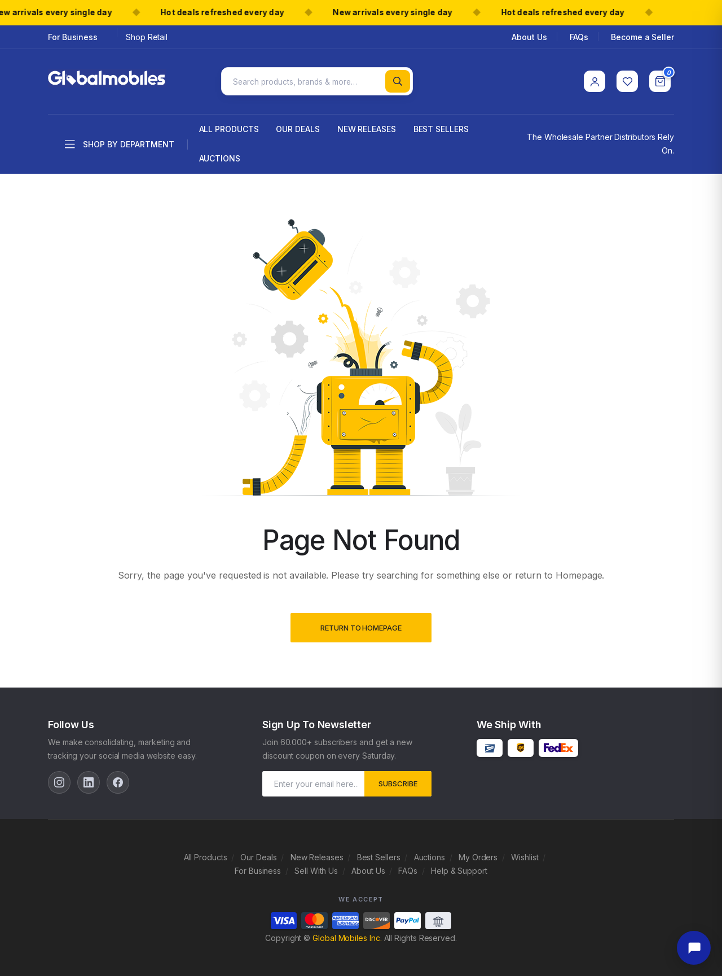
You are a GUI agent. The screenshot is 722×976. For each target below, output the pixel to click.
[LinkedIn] (88, 779)
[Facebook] (118, 779)
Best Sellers (441, 126)
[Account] (594, 80)
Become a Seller (642, 37)
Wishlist (524, 854)
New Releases (366, 126)
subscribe (397, 780)
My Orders (478, 854)
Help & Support (459, 868)
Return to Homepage (361, 625)
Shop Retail (147, 37)
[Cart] (660, 80)
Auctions (219, 155)
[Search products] (317, 80)
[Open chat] (694, 948)
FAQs (579, 37)
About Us (529, 37)
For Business (73, 37)
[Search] (397, 80)
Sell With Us (316, 868)
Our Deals (297, 126)
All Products (229, 126)
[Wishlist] (627, 80)
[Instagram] (59, 779)
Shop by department (119, 142)
